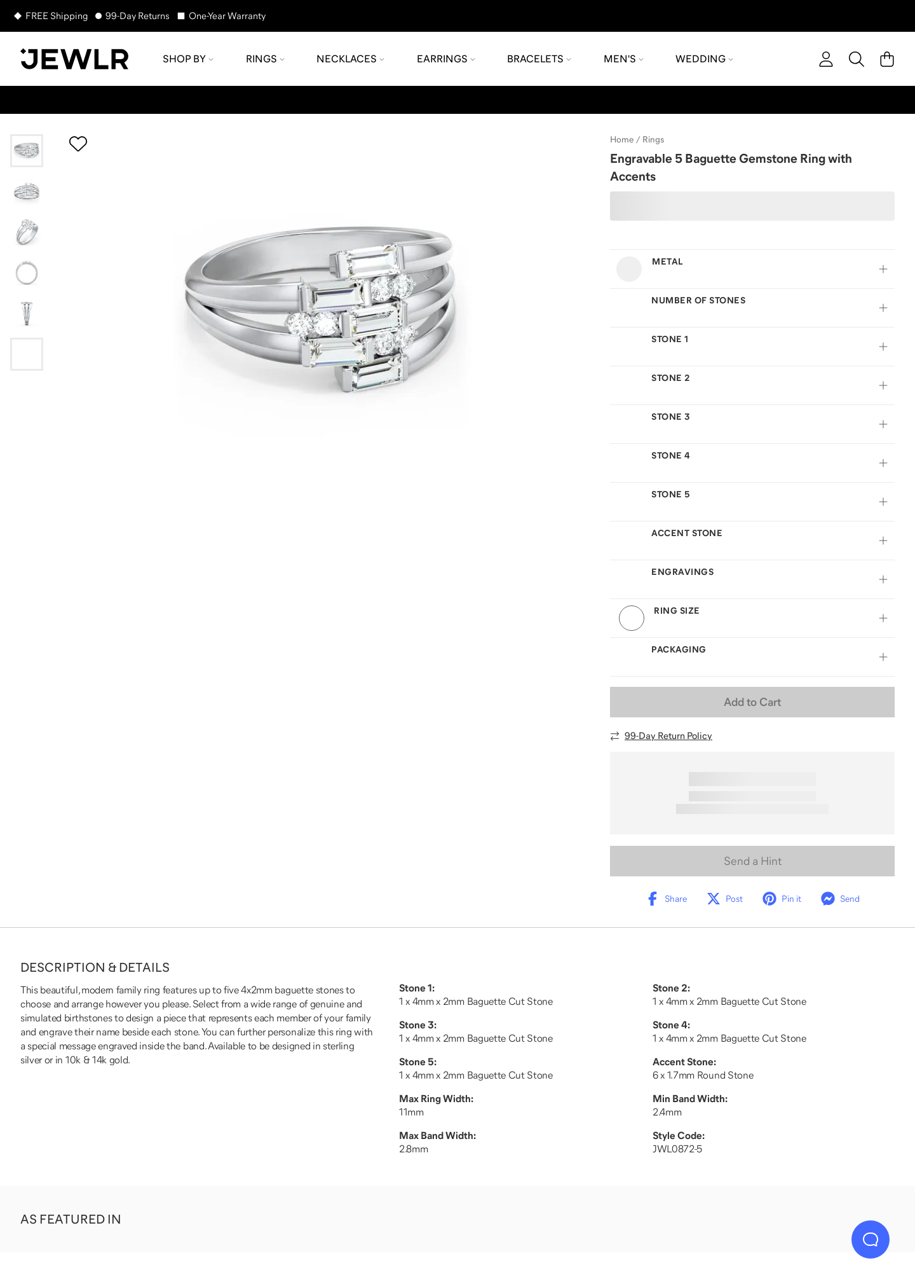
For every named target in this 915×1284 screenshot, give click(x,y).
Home (622, 139)
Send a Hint (753, 861)
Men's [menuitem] (624, 58)
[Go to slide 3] (26, 232)
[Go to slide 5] (26, 313)
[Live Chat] (870, 1239)
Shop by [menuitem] (188, 58)
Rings (653, 139)
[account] (826, 59)
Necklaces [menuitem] (350, 58)
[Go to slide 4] (26, 272)
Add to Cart (752, 702)
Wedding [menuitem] (704, 58)
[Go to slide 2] (26, 191)
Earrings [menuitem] (446, 58)
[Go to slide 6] (26, 354)
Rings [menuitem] (265, 58)
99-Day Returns (137, 15)
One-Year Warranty (227, 15)
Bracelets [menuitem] (539, 58)
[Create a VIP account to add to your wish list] (78, 143)
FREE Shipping (56, 15)
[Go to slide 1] (26, 150)
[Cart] (887, 59)
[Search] (856, 59)
